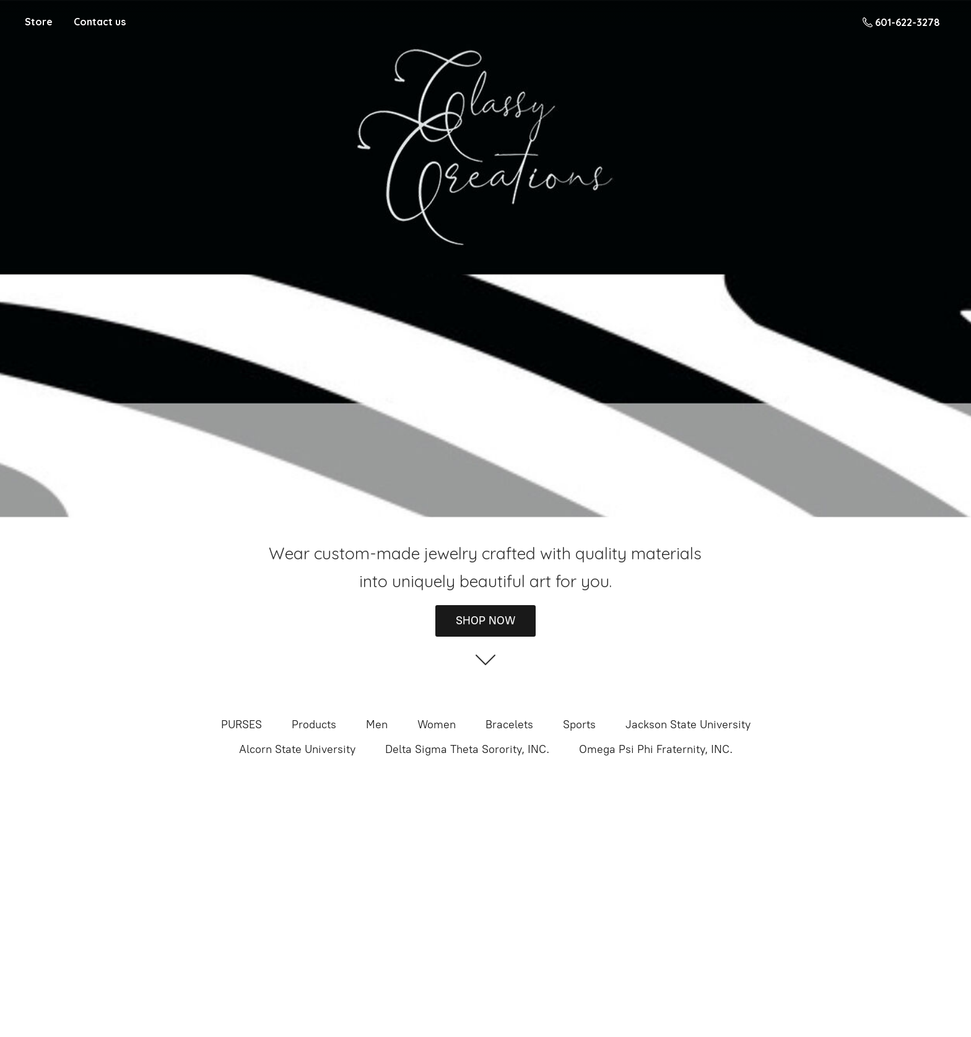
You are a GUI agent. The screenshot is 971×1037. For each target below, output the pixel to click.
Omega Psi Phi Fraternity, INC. (656, 749)
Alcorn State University (297, 749)
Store (39, 21)
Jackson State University (688, 724)
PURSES (241, 724)
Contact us (100, 21)
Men (377, 724)
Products (314, 724)
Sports (579, 724)
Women (436, 724)
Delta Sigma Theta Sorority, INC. (467, 749)
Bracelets (509, 724)
